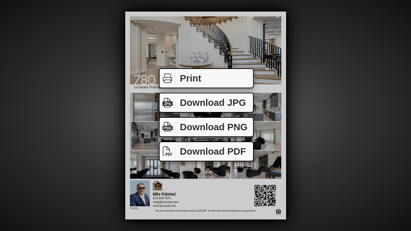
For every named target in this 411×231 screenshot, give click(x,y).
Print (180, 78)
